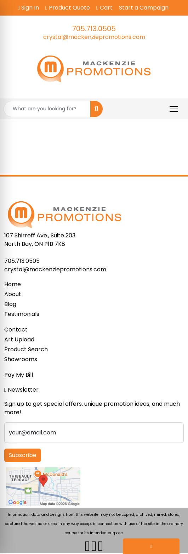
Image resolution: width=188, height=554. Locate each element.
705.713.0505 (94, 29)
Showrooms (20, 359)
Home (12, 284)
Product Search (26, 349)
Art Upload (19, 339)
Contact (16, 329)
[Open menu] (174, 109)
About (12, 294)
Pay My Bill (18, 375)
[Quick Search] (47, 109)
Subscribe (22, 455)
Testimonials (21, 314)
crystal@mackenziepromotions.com (94, 37)
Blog (10, 304)
